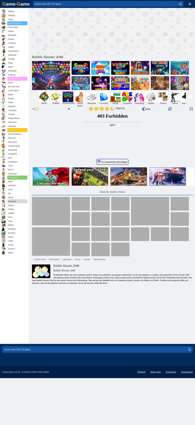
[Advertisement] (72, 31)
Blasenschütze (99, 317)
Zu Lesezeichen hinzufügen (112, 219)
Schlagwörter (171, 419)
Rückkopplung (187, 419)
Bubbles (86, 317)
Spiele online (40, 317)
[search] (180, 4)
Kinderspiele (53, 317)
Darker (146, 109)
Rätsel (77, 317)
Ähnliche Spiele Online (112, 249)
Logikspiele (66, 317)
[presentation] (34, 96)
